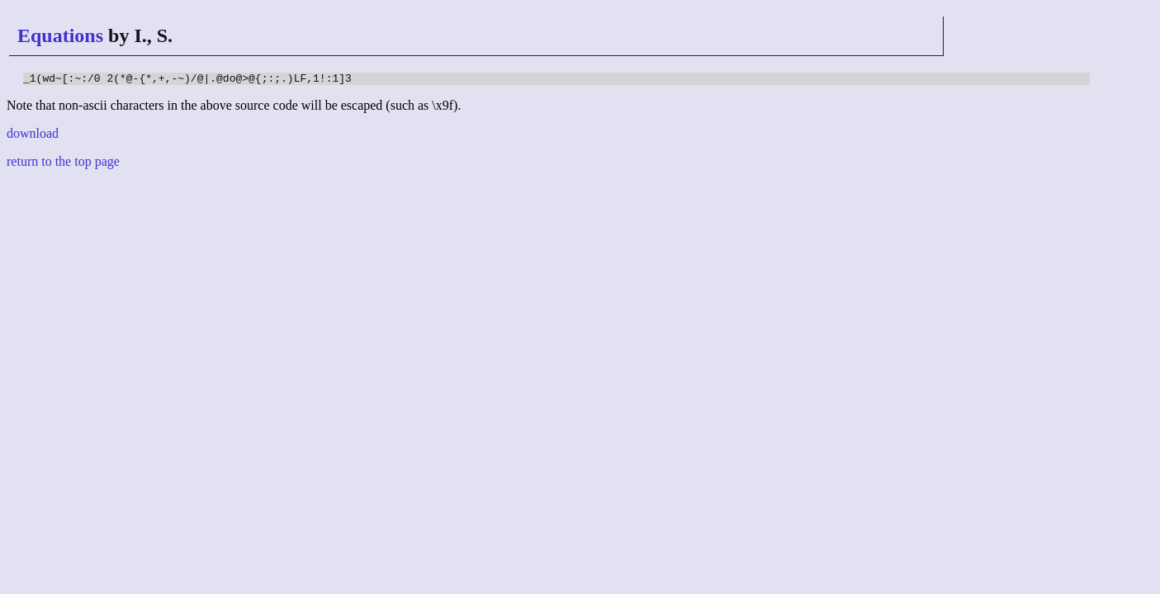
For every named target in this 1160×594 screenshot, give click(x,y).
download (33, 136)
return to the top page (63, 164)
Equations (60, 35)
